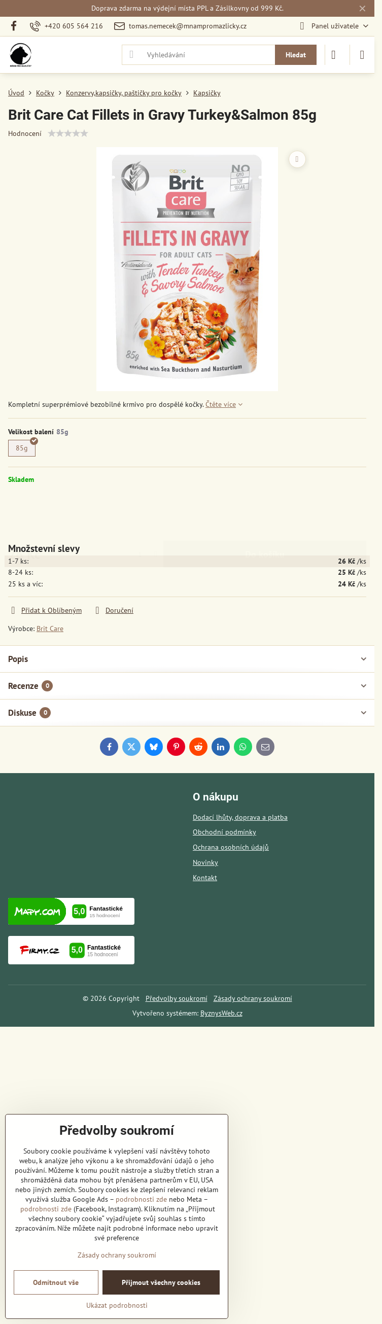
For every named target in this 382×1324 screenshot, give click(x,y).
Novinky (205, 862)
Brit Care (50, 628)
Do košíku (265, 513)
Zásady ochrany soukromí (253, 998)
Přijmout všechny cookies (161, 1282)
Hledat (296, 54)
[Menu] (362, 55)
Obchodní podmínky (224, 832)
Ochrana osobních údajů (231, 847)
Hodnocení (25, 133)
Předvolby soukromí (176, 998)
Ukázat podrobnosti (117, 1305)
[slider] (68, 133)
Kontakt (205, 877)
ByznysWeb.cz (221, 1013)
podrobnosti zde (141, 1199)
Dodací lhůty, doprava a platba (240, 817)
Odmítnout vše (56, 1282)
